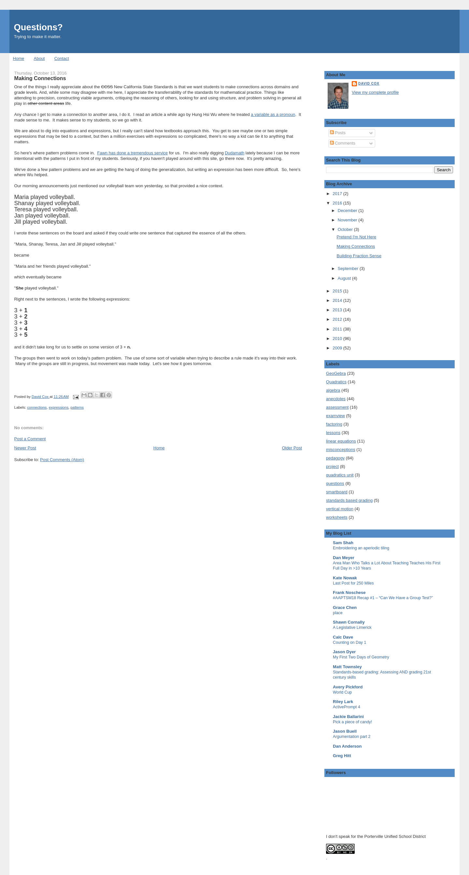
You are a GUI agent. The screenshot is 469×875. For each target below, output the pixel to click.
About (39, 58)
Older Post (292, 447)
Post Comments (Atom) (62, 459)
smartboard (337, 491)
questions (335, 483)
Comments (342, 143)
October (346, 229)
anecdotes (336, 398)
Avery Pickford (347, 686)
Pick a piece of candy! (352, 722)
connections (37, 407)
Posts (338, 132)
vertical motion (339, 508)
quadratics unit (340, 475)
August (345, 278)
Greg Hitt (342, 755)
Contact (61, 58)
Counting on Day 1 (349, 642)
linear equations (341, 441)
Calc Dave (343, 637)
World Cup (342, 692)
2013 (338, 309)
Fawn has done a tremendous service (132, 152)
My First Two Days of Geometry (361, 657)
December (348, 210)
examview (335, 415)
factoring (334, 424)
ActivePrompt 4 (346, 707)
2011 (338, 329)
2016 (338, 203)
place (338, 613)
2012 (338, 319)
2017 (338, 193)
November (348, 220)
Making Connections (356, 246)
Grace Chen (345, 607)
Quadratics (336, 381)
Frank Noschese (349, 592)
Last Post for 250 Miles (353, 583)
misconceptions (340, 449)
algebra (333, 390)
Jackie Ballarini (348, 716)
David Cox (368, 83)
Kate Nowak (345, 577)
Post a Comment (30, 438)
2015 (338, 291)
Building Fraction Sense (359, 255)
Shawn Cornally (349, 622)
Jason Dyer (344, 651)
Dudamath (234, 152)
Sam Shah (343, 542)
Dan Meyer (343, 557)
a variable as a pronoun (273, 114)
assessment (337, 407)
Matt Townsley (347, 666)
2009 (338, 348)
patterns (77, 407)
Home (18, 58)
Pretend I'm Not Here (357, 236)
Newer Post (25, 447)
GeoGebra (336, 373)
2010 (338, 338)
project (332, 466)
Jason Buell (345, 731)
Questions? (38, 27)
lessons (333, 432)
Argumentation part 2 (351, 736)
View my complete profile (375, 92)
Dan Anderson (347, 746)
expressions (58, 407)
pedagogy (335, 458)
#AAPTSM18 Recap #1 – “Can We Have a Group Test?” (383, 598)
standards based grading (349, 500)
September (349, 268)
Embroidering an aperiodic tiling (361, 548)
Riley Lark (343, 701)
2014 (338, 300)
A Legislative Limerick (352, 627)
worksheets (337, 517)
